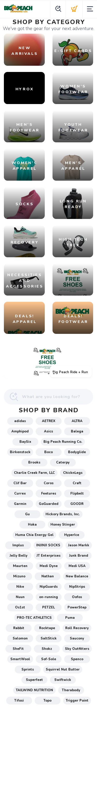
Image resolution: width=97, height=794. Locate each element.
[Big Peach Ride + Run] (48, 361)
